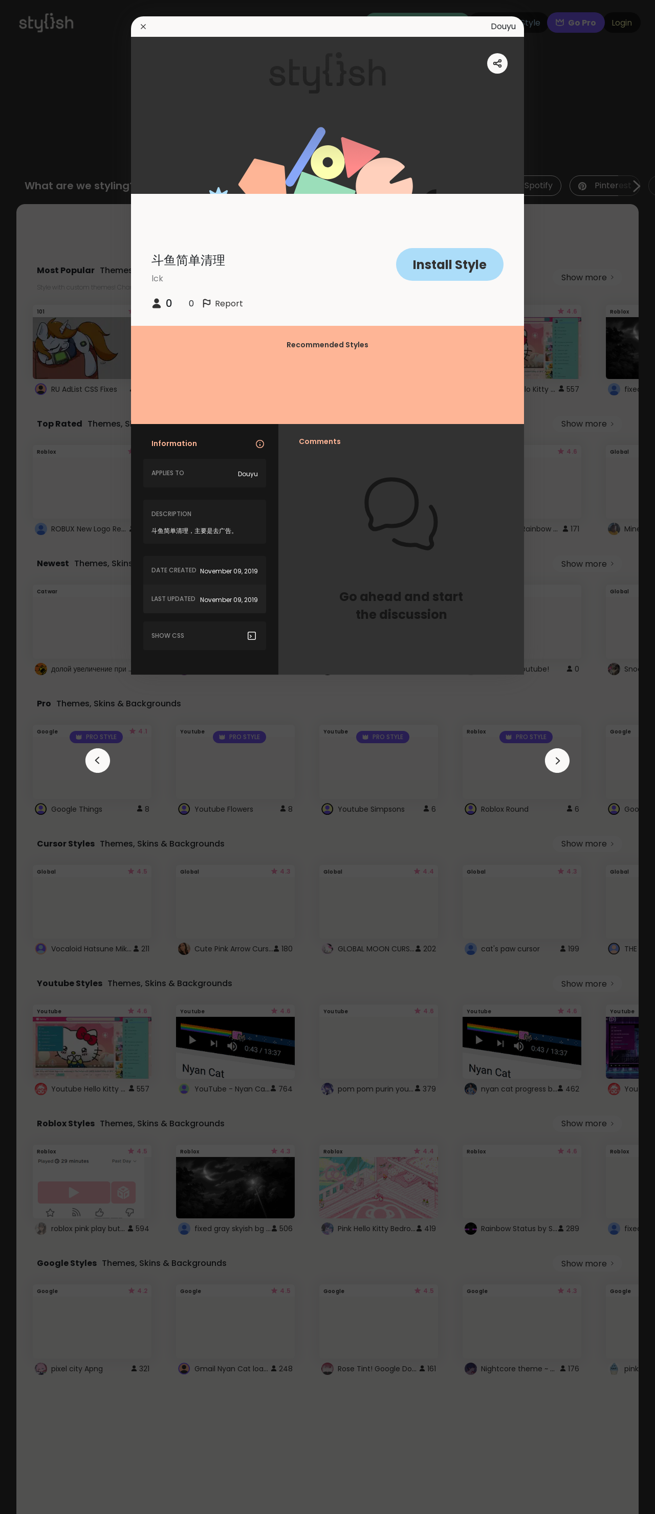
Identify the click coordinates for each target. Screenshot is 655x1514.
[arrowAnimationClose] (98, 760)
